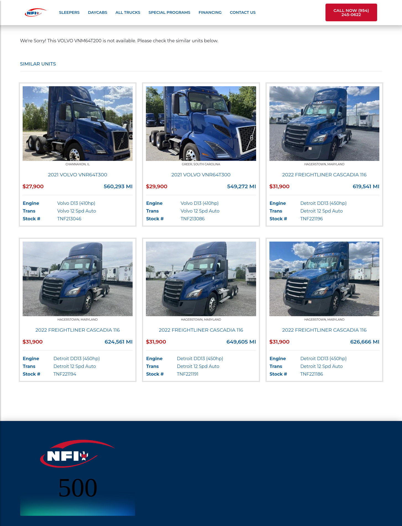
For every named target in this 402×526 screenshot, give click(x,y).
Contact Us (243, 12)
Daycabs (97, 12)
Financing (210, 12)
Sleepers (69, 12)
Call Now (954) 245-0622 (351, 12)
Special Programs (169, 12)
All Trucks (127, 12)
